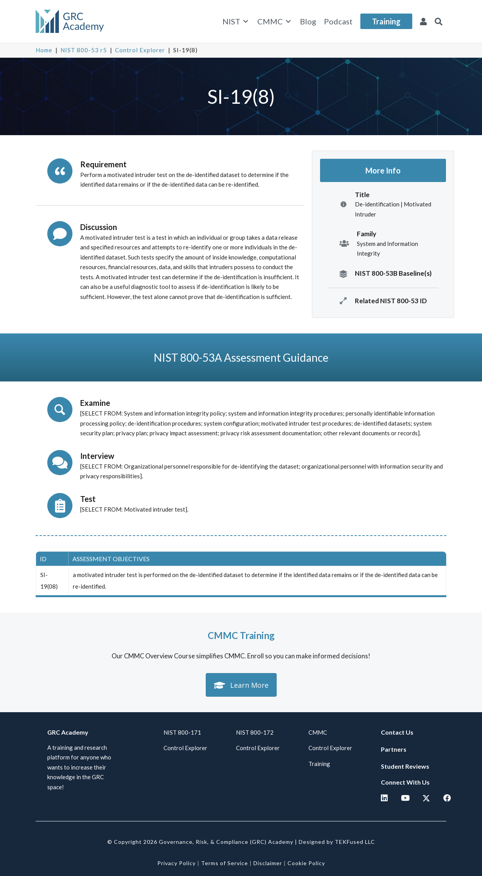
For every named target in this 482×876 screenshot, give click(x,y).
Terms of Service (224, 863)
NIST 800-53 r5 (83, 49)
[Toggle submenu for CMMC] (288, 21)
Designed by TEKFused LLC (337, 841)
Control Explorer (140, 49)
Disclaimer (267, 863)
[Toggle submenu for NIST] (245, 21)
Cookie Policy (306, 863)
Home (44, 49)
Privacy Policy (176, 863)
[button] (438, 21)
